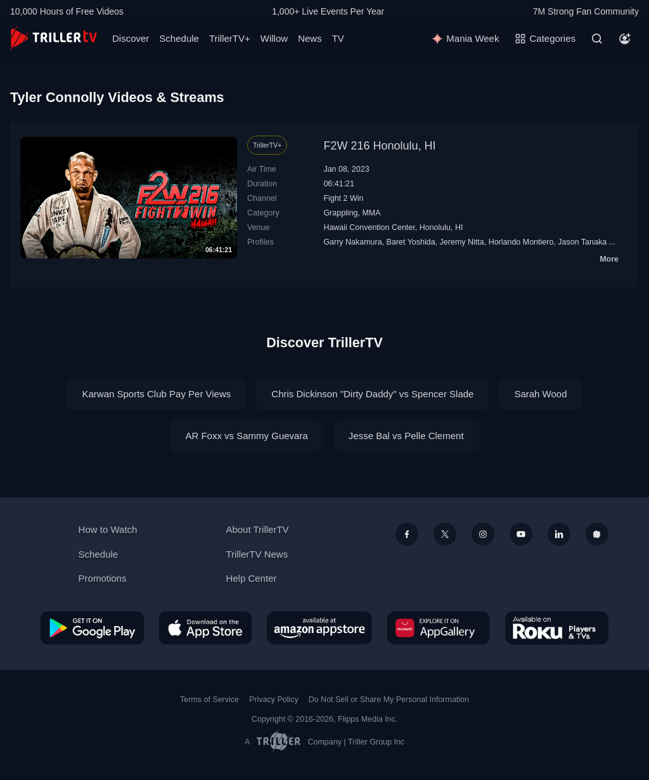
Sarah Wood (540, 393)
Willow (274, 38)
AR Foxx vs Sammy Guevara (246, 435)
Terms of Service (209, 699)
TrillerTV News (257, 554)
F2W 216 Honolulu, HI (379, 145)
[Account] (625, 39)
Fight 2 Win (343, 198)
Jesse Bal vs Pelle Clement (406, 435)
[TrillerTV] (53, 38)
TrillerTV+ (229, 38)
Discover (130, 38)
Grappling (340, 212)
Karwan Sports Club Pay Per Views (156, 393)
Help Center (251, 578)
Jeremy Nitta (462, 242)
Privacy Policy (274, 699)
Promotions (103, 578)
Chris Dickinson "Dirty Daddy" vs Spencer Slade (372, 393)
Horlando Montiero (521, 242)
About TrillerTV (257, 529)
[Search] (597, 39)
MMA (371, 212)
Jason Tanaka (582, 242)
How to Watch (108, 529)
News (310, 38)
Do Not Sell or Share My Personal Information (389, 699)
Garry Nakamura (352, 242)
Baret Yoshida (411, 242)
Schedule (179, 38)
